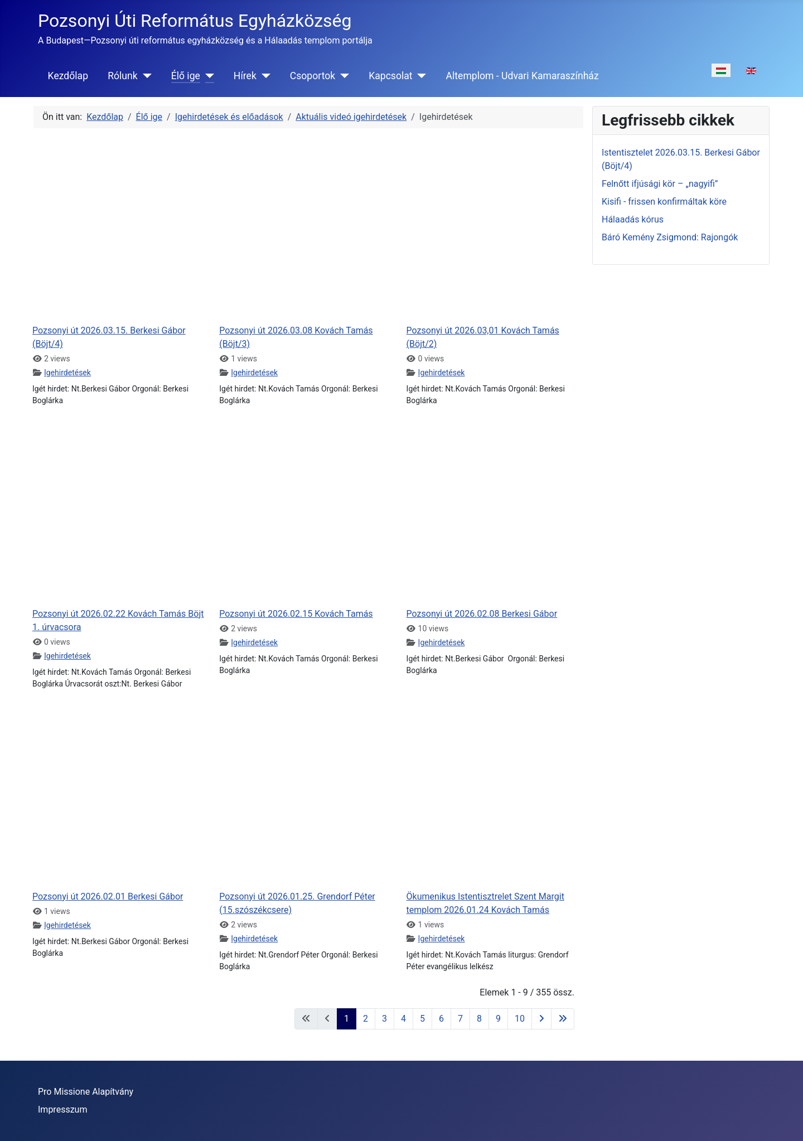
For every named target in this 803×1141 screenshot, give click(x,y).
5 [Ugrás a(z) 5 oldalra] (422, 1018)
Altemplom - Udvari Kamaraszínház (522, 75)
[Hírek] (263, 76)
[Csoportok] (342, 76)
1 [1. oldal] (346, 1018)
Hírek (245, 75)
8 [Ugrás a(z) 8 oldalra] (479, 1018)
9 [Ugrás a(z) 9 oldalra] (498, 1018)
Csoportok (312, 75)
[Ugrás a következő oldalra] (541, 1018)
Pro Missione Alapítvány (85, 1091)
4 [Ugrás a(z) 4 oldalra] (403, 1018)
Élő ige (185, 75)
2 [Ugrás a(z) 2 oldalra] (365, 1018)
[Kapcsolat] (420, 76)
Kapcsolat (390, 75)
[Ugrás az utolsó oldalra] (562, 1018)
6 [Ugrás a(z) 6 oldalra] (441, 1018)
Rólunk (123, 75)
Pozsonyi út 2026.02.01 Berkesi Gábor (107, 896)
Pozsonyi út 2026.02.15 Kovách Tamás (296, 613)
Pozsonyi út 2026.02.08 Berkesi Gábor (482, 613)
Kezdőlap (68, 75)
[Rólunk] (145, 76)
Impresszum (62, 1109)
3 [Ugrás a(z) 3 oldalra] (384, 1018)
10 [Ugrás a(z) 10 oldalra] (520, 1018)
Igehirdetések (67, 372)
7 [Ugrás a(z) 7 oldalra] (460, 1018)
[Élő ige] (207, 76)
